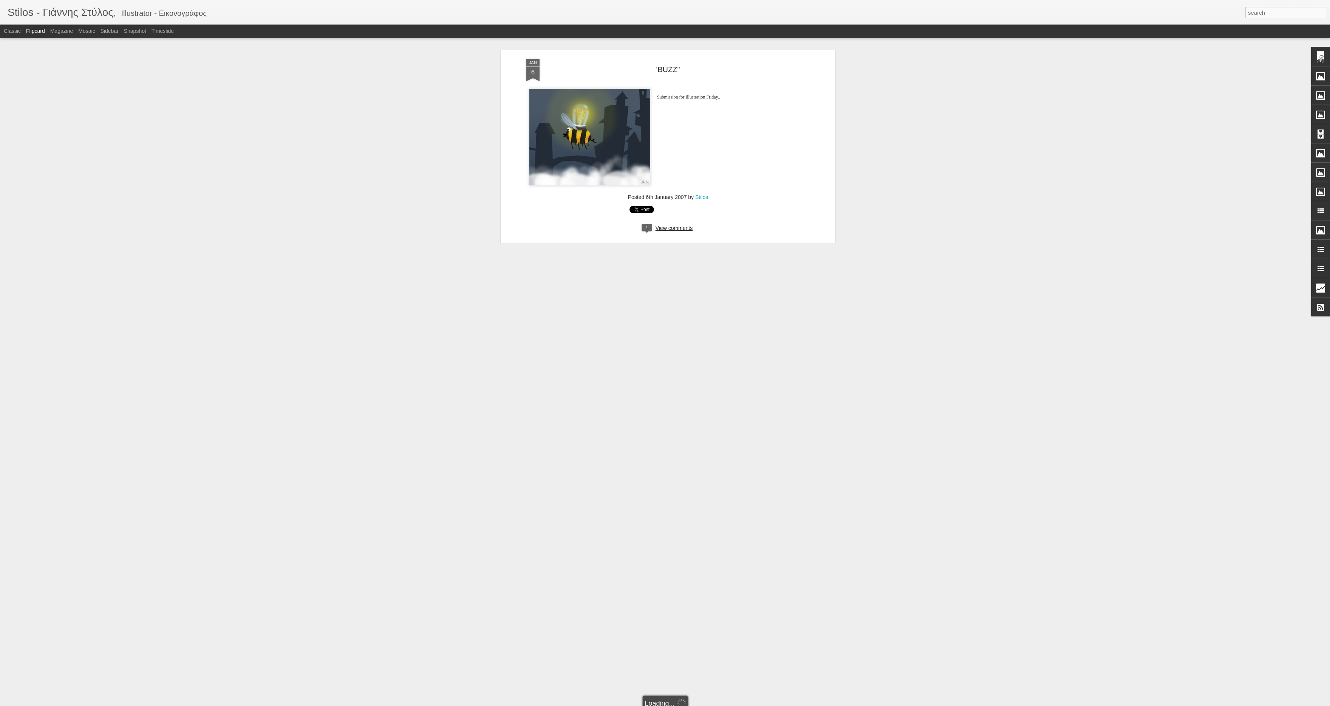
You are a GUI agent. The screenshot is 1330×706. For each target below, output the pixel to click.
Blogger (689, 702)
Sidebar (110, 31)
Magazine (61, 31)
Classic (12, 31)
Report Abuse (711, 702)
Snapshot (135, 31)
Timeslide (163, 31)
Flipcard (35, 31)
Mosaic (86, 31)
